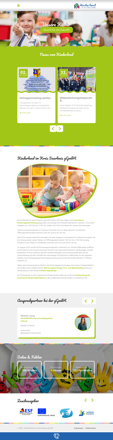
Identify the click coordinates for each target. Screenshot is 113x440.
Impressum (78, 428)
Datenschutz (91, 428)
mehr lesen (26, 113)
